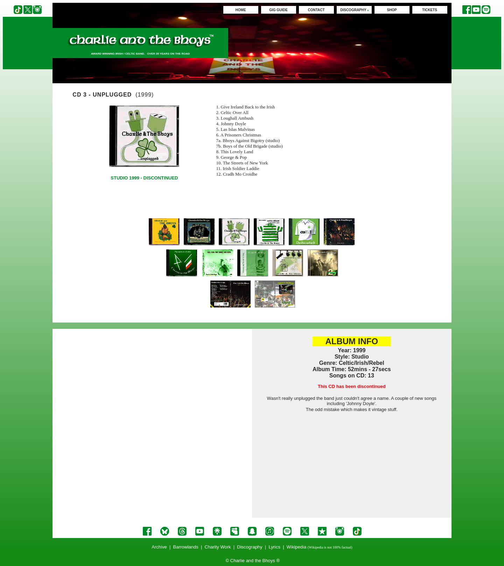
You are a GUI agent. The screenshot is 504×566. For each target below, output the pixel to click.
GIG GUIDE (278, 10)
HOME (241, 10)
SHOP (392, 10)
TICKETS (429, 10)
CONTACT (316, 10)
